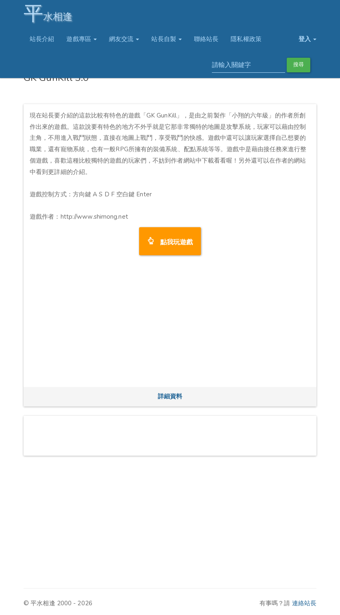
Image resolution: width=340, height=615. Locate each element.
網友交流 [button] (124, 39)
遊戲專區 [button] (81, 39)
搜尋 (298, 64)
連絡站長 (304, 603)
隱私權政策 (246, 39)
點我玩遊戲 (173, 241)
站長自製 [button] (166, 39)
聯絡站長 (206, 39)
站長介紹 (42, 39)
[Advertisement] (170, 324)
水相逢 (48, 13)
